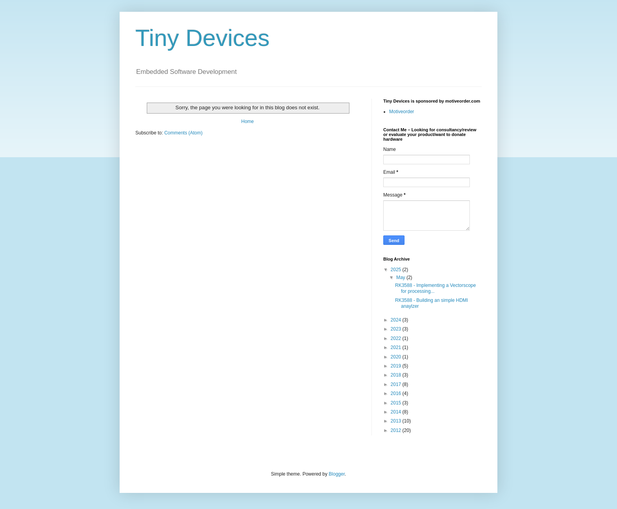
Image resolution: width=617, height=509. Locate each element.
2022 (397, 338)
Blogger (337, 474)
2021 (397, 347)
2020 (397, 357)
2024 (397, 320)
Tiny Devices (202, 38)
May (401, 277)
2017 (397, 384)
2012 (397, 430)
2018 (397, 375)
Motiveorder (401, 111)
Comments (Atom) (183, 133)
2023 (397, 329)
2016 (397, 393)
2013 (397, 421)
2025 (397, 269)
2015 (397, 403)
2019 (397, 366)
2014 (397, 412)
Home (247, 121)
